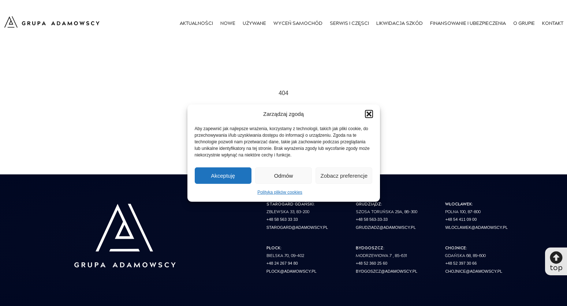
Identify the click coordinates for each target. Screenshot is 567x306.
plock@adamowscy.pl (291, 271)
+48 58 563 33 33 (282, 219)
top (556, 267)
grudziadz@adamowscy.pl (386, 227)
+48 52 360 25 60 (371, 263)
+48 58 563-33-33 (372, 219)
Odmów (283, 175)
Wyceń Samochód (297, 22)
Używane (254, 22)
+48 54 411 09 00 (461, 219)
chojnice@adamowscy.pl (473, 271)
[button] (369, 114)
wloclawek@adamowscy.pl (476, 227)
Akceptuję (223, 175)
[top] (556, 257)
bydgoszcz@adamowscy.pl (386, 271)
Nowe (227, 22)
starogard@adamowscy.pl (297, 227)
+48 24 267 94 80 (282, 263)
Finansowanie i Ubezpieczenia (468, 22)
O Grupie (524, 22)
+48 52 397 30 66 (461, 263)
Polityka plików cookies (279, 192)
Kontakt (552, 22)
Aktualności (196, 22)
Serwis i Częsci (349, 22)
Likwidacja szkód (399, 22)
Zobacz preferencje (344, 175)
